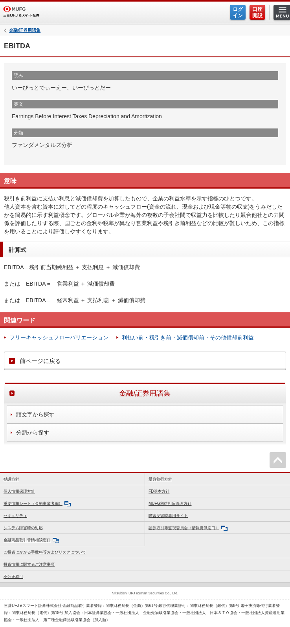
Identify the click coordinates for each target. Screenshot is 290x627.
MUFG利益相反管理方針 (170, 503)
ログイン (238, 12)
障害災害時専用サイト (168, 515)
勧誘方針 (11, 479)
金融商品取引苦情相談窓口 (31, 540)
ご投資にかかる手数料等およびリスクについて (45, 552)
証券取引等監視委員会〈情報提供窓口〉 (188, 528)
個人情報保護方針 (19, 491)
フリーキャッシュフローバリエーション (58, 337)
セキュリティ (15, 515)
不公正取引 (13, 576)
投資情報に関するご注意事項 (29, 564)
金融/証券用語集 (24, 30)
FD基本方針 (159, 491)
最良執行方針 (160, 479)
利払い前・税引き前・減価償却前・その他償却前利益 (188, 337)
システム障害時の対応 (23, 528)
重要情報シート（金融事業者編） (37, 503)
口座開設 (257, 12)
